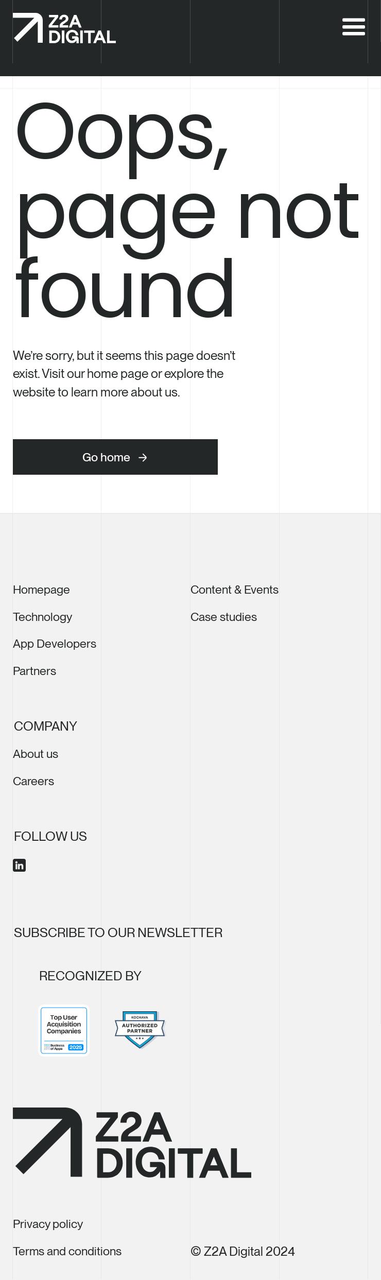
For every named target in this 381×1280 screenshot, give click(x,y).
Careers (33, 781)
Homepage (41, 589)
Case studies (223, 617)
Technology (42, 617)
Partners (34, 671)
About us (35, 754)
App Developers (54, 643)
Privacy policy (48, 1224)
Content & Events (234, 589)
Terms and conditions (67, 1251)
